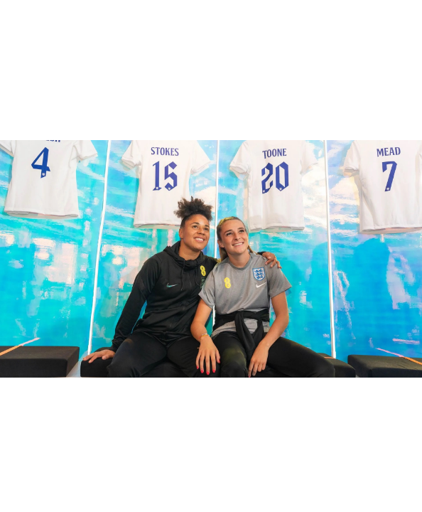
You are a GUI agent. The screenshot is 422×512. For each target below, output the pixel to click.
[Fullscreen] (411, 14)
